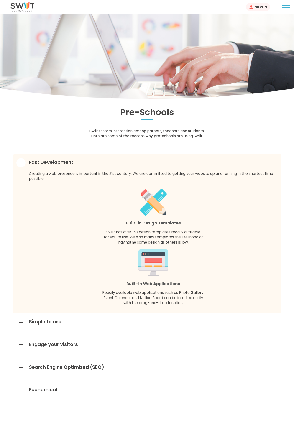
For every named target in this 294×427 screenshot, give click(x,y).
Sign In (261, 7)
